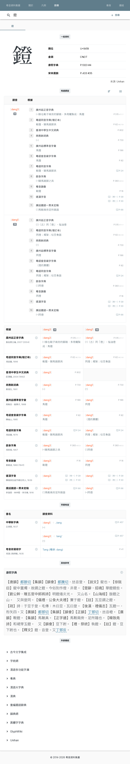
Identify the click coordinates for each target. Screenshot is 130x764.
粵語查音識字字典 (46, 156)
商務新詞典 (42, 135)
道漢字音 (41, 196)
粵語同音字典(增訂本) (48, 120)
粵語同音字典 (43, 166)
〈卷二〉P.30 (116, 201)
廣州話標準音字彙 (46, 146)
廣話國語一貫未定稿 (47, 205)
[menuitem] (65, 652)
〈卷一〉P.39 (116, 197)
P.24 (120, 171)
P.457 (120, 522)
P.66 (120, 210)
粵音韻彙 (41, 186)
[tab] (12, 26)
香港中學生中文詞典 (47, 130)
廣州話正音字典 (45, 109)
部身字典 (41, 176)
